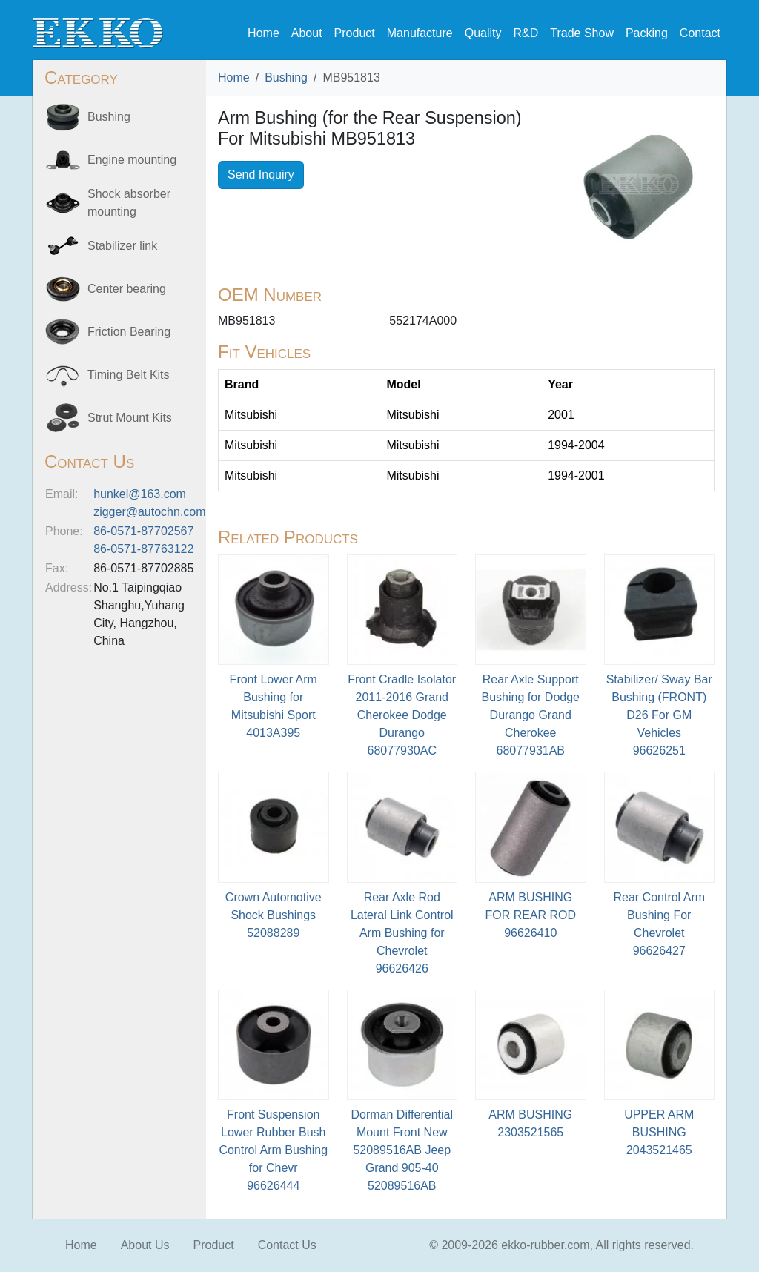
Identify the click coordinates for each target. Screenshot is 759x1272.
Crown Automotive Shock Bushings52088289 (273, 915)
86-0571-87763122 (143, 549)
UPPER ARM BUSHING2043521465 (659, 1132)
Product (354, 33)
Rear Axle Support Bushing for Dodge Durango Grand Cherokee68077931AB (530, 715)
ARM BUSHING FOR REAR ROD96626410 (530, 915)
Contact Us (287, 1245)
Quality (483, 33)
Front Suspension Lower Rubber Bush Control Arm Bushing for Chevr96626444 (273, 1150)
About (306, 33)
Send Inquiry (261, 174)
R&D (525, 33)
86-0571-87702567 (143, 531)
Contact (700, 33)
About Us (145, 1245)
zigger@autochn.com (149, 512)
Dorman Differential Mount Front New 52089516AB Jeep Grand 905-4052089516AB (402, 1150)
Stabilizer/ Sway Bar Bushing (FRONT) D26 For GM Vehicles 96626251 (659, 715)
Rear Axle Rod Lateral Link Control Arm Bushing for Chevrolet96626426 (402, 933)
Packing (647, 33)
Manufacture (420, 33)
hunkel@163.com (139, 494)
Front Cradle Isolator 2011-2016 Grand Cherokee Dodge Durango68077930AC (402, 715)
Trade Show (582, 33)
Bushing (286, 77)
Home (263, 33)
